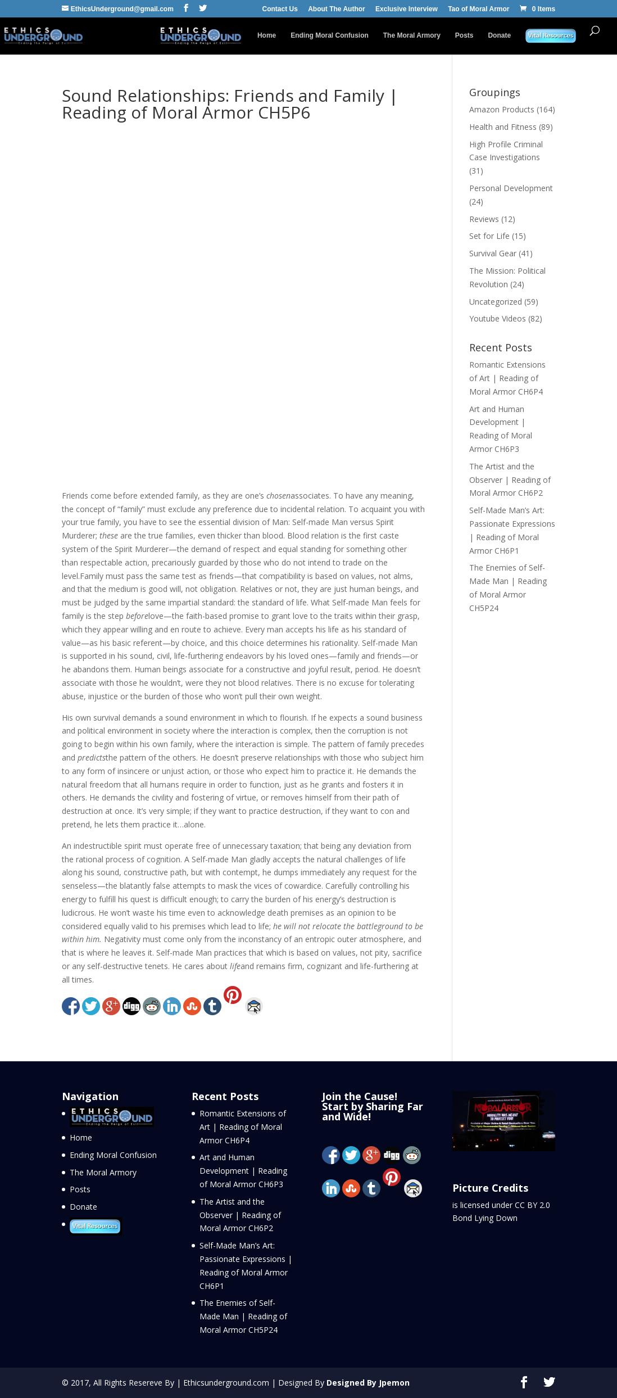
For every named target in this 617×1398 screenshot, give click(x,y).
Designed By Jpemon (368, 1382)
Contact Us (280, 9)
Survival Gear (492, 253)
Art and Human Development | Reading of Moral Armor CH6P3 (243, 1170)
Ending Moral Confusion (330, 35)
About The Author (336, 9)
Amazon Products (501, 109)
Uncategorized (495, 301)
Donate (499, 35)
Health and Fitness (503, 126)
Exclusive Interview (406, 9)
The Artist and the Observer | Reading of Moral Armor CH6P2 (510, 480)
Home (266, 35)
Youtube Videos (497, 318)
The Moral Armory (412, 35)
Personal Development (511, 188)
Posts (464, 35)
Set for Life (489, 235)
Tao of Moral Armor (478, 9)
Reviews (484, 219)
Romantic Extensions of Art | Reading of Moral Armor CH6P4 (507, 378)
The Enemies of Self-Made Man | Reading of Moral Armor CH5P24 (243, 1316)
